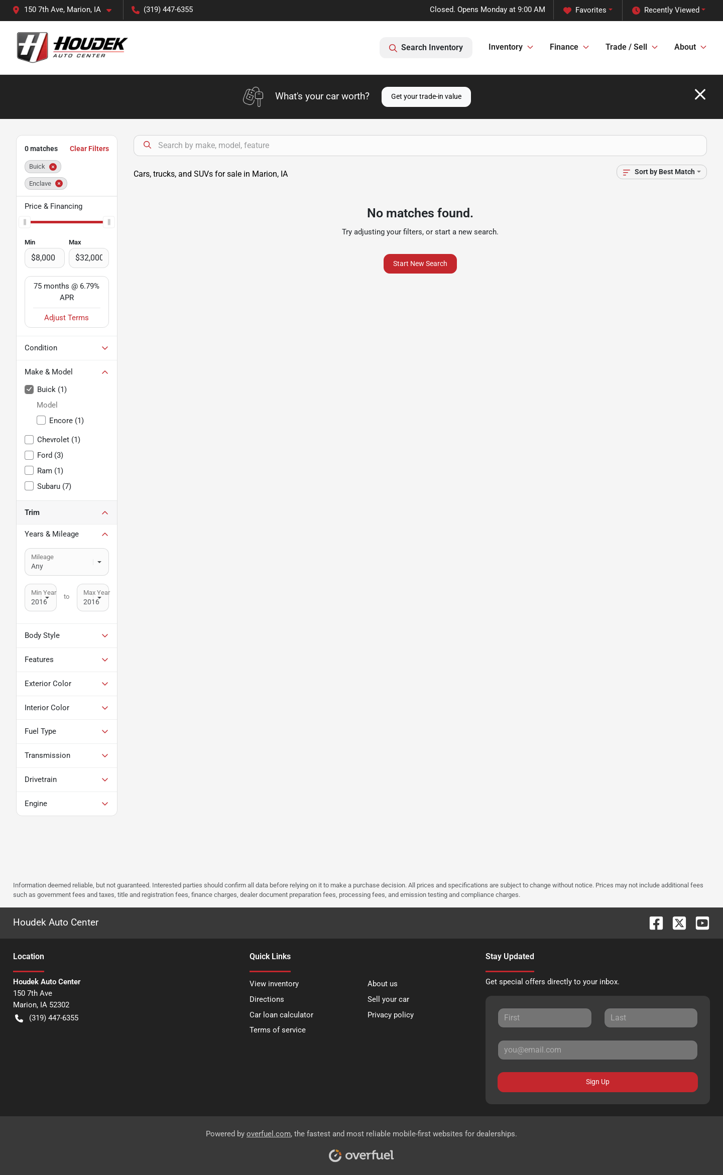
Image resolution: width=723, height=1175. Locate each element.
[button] (66, 10)
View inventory (274, 983)
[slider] (25, 222)
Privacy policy (391, 1014)
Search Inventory (426, 48)
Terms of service (278, 1029)
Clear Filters (89, 149)
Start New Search (420, 263)
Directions (267, 999)
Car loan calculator (281, 1014)
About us (383, 983)
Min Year (43, 592)
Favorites (585, 10)
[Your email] (598, 1050)
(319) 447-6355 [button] (162, 9)
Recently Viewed (665, 10)
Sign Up (598, 1082)
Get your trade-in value (426, 96)
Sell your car (388, 999)
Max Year (96, 592)
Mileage (42, 557)
